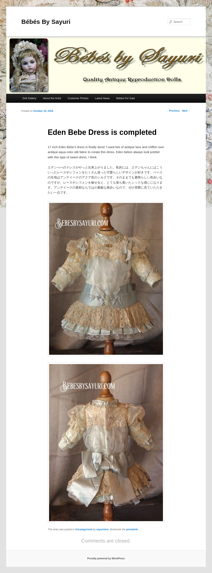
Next (186, 110)
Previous (173, 110)
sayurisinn (102, 529)
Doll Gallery (29, 98)
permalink (132, 529)
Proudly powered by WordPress (106, 558)
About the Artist (52, 98)
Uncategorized (83, 529)
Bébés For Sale (125, 98)
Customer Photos (78, 98)
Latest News (102, 98)
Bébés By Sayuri (45, 21)
